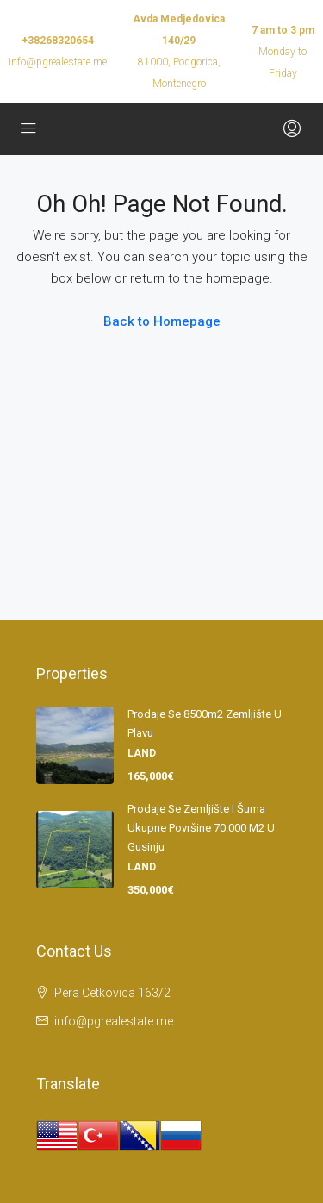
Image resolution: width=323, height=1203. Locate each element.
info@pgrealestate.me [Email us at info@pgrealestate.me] (113, 1021)
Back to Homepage (162, 321)
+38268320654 (58, 40)
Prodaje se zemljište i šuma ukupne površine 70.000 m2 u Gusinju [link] (201, 827)
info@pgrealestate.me (58, 62)
